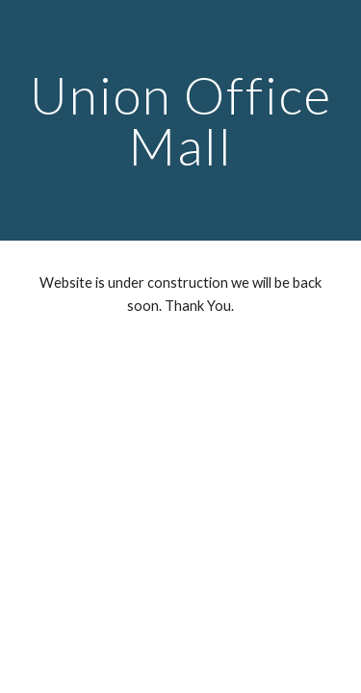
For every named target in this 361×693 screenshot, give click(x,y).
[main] (181, 121)
